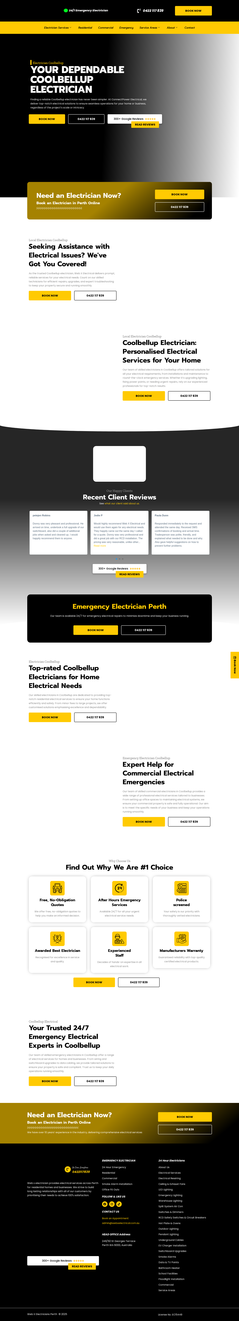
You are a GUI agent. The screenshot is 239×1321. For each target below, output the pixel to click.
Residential (85, 28)
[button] (116, 559)
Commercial (105, 28)
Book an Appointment (115, 1218)
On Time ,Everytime (80, 1167)
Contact (190, 28)
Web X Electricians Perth (42, 1314)
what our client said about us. (122, 503)
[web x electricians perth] (63, 1228)
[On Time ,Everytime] (68, 1169)
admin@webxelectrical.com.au (120, 1223)
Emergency (126, 28)
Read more (100, 545)
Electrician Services (57, 28)
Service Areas (150, 28)
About (172, 28)
